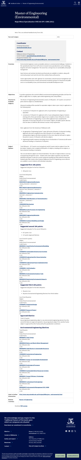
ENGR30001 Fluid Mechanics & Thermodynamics (33, 198)
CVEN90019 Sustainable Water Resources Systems (34, 371)
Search (75, 3)
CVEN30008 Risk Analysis (26, 204)
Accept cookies (60, 455)
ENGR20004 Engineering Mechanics (29, 182)
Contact (6, 446)
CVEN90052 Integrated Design (28, 304)
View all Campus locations (36, 446)
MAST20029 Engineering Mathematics (30, 187)
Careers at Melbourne (10, 435)
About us (6, 431)
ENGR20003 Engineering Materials (29, 215)
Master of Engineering (25, 399)
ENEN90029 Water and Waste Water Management (33, 343)
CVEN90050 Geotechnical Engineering (30, 354)
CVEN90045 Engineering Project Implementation (33, 262)
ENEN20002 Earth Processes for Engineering (32, 210)
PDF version (24, 406)
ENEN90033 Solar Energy (26, 337)
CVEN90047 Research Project (27, 310)
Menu (79, 3)
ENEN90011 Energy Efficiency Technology (31, 376)
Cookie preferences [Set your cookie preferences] (73, 455)
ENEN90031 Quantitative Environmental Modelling (34, 246)
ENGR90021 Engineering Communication (31, 193)
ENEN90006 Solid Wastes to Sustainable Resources (34, 348)
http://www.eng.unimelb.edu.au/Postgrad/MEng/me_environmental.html (38, 59)
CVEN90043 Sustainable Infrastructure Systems (33, 251)
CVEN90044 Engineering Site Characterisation (32, 257)
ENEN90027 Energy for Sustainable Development (33, 359)
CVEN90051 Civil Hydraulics (27, 268)
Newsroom (7, 442)
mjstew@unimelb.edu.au (24, 47)
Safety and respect (10, 439)
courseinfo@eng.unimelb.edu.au (36, 56)
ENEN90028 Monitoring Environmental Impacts (33, 279)
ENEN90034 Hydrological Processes (29, 365)
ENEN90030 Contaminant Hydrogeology (30, 382)
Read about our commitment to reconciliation (17, 425)
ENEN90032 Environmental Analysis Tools (31, 274)
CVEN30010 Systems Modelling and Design (31, 221)
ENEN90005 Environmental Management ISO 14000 (34, 387)
